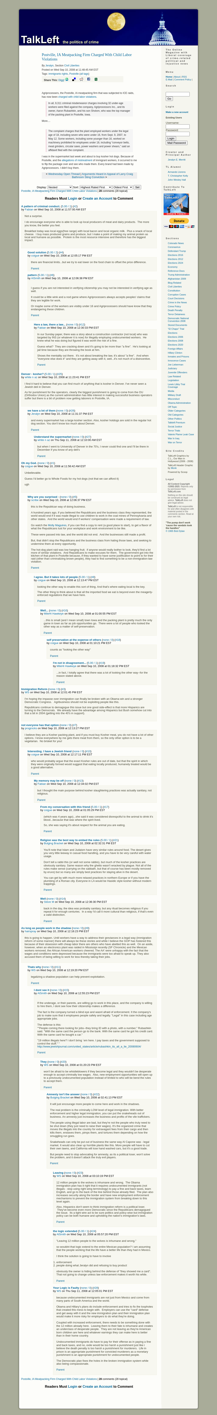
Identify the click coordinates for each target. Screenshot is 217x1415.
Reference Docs (176, 271)
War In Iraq (173, 438)
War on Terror (175, 442)
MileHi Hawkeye (54, 613)
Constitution (174, 290)
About (177, 76)
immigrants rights (58, 73)
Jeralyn (49, 65)
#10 (88, 751)
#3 (63, 689)
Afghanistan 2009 (177, 278)
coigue (35, 255)
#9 (86, 928)
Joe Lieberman (175, 364)
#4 (61, 252)
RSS (184, 76)
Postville (74, 73)
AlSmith (36, 278)
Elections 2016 (175, 255)
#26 (72, 410)
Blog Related (174, 282)
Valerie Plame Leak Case (181, 434)
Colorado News (176, 243)
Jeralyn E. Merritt (176, 159)
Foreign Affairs (175, 348)
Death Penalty (175, 310)
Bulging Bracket (53, 843)
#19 (102, 662)
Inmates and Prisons (178, 356)
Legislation (173, 380)
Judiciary (172, 368)
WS (27, 692)
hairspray (30, 931)
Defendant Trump (177, 251)
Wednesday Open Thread (64, 174)
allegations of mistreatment (77, 160)
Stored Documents (177, 325)
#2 (75, 206)
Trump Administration (179, 274)
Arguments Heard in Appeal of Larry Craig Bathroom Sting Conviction (102, 175)
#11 (57, 967)
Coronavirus (174, 247)
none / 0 (72, 324)
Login (72, 198)
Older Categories (176, 410)
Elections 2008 (175, 340)
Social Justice (175, 426)
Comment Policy (182, 79)
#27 (88, 436)
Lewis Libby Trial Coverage (176, 385)
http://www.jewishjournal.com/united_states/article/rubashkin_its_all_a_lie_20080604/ (89, 1046)
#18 (117, 639)
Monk (174, 468)
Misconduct (174, 399)
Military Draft (174, 395)
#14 (62, 898)
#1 (52, 463)
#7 (74, 725)
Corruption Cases (177, 294)
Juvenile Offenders (177, 372)
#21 (115, 840)
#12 (82, 324)
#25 (59, 374)
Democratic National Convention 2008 (178, 319)
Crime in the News (177, 302)
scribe (35, 500)
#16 (65, 610)
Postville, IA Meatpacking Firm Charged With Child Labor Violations (59, 190)
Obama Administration (179, 403)
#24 (93, 1231)
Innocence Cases (177, 360)
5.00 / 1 (66, 206)
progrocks (31, 728)
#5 (74, 496)
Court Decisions (176, 298)
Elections (172, 333)
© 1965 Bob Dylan (175, 531)
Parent (35, 268)
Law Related (174, 376)
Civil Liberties (71, 65)
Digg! (61, 80)
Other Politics (175, 418)
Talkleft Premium (176, 422)
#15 (65, 990)
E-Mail (169, 79)
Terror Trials (174, 430)
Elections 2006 (175, 337)
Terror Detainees (176, 314)
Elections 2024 (175, 263)
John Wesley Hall (177, 179)
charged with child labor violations (77, 96)
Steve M (49, 901)
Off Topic (172, 407)
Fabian (29, 209)
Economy (173, 267)
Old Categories (175, 414)
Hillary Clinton (175, 352)
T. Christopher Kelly (178, 175)
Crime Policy (174, 306)
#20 (63, 1061)
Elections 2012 (175, 259)
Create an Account (98, 198)
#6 (51, 275)
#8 (92, 577)
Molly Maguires (57, 525)
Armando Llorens (177, 172)
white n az (31, 377)
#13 (80, 780)
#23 (80, 1172)
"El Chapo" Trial (176, 329)
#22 (96, 1094)
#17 (106, 806)
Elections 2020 (175, 344)
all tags (84, 73)
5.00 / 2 (52, 252)
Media (171, 391)
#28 (95, 1287)
